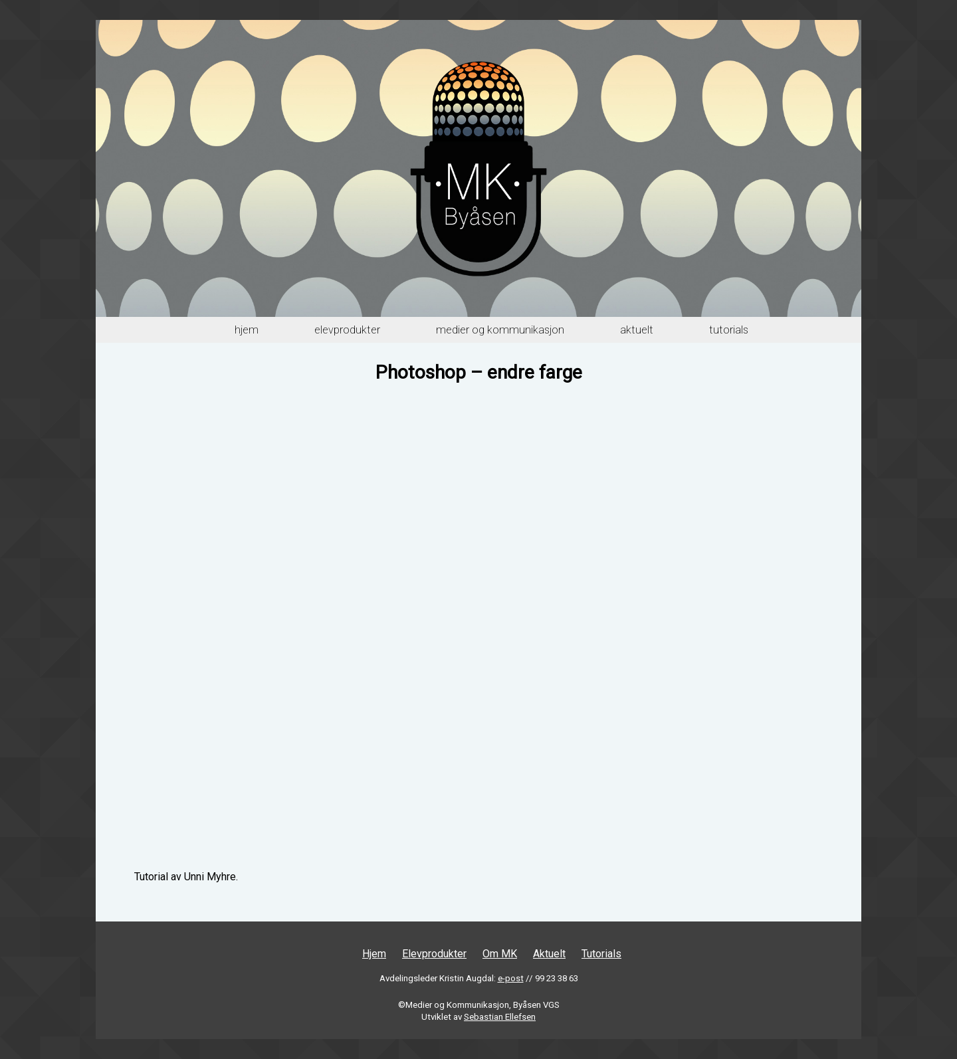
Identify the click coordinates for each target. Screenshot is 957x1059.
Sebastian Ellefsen (500, 1017)
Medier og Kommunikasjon (500, 330)
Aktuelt (636, 330)
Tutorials (728, 330)
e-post (511, 978)
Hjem (247, 330)
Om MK (499, 953)
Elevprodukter (347, 330)
